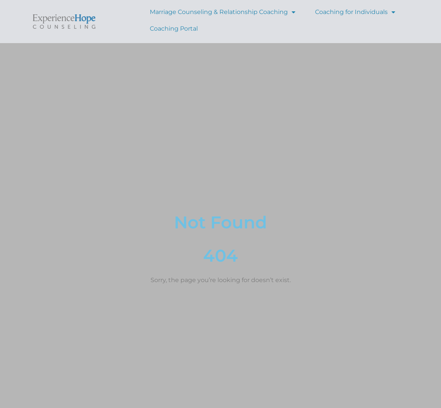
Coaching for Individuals (355, 12)
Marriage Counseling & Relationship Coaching (222, 12)
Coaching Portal (174, 28)
